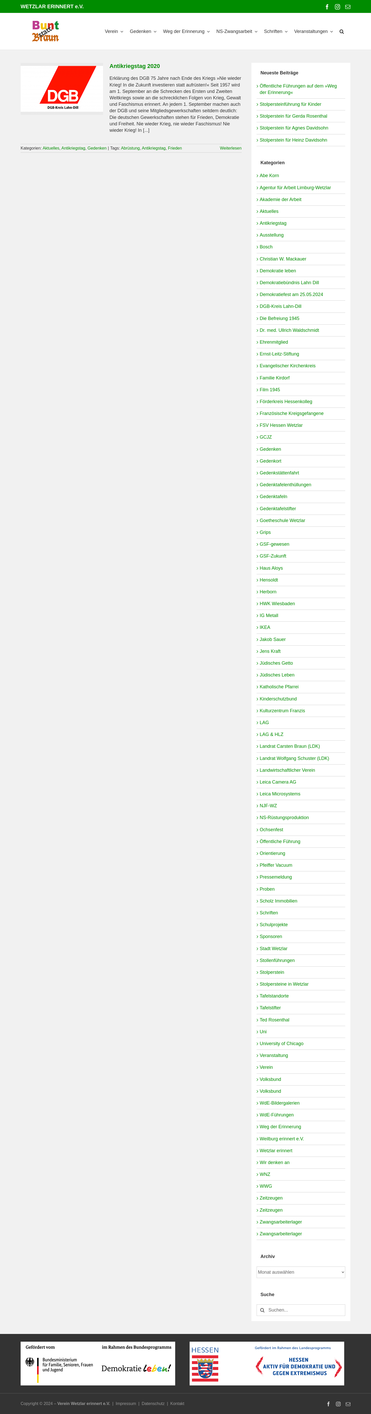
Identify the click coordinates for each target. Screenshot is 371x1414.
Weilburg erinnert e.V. (282, 1138)
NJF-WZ (268, 805)
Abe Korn (269, 175)
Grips (265, 532)
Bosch (266, 246)
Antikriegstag (73, 148)
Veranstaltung (274, 1055)
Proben (267, 889)
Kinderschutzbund (278, 698)
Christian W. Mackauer (283, 259)
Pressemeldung (276, 877)
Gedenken (97, 148)
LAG (264, 722)
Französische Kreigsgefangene (292, 413)
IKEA (265, 627)
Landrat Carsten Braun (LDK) (290, 746)
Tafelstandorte (274, 996)
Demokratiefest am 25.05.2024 (291, 294)
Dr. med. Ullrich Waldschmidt (289, 330)
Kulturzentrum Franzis (282, 710)
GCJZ (266, 437)
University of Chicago (281, 1043)
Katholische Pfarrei (279, 686)
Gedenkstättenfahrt (279, 472)
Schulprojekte (274, 924)
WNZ (265, 1174)
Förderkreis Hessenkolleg (286, 401)
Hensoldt (269, 580)
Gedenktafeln (273, 496)
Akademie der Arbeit (280, 199)
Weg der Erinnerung (280, 1126)
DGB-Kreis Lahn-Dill (280, 306)
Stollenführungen (277, 960)
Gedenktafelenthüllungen (285, 484)
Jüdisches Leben (277, 675)
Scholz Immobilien (278, 901)
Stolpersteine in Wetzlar (284, 984)
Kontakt (177, 1403)
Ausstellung (272, 235)
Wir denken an (275, 1162)
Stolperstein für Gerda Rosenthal (293, 116)
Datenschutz (153, 1403)
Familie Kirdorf (275, 377)
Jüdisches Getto (276, 663)
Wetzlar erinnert (276, 1150)
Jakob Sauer (273, 639)
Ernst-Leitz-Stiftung (279, 354)
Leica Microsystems (280, 793)
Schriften (269, 912)
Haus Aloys (271, 568)
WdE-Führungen (277, 1114)
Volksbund (270, 1079)
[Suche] (262, 1310)
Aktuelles (51, 148)
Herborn (268, 591)
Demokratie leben (278, 270)
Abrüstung (130, 148)
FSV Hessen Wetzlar (281, 425)
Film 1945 (270, 389)
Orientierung (272, 853)
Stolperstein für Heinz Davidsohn (293, 140)
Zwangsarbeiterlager (281, 1222)
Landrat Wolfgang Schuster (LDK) (294, 758)
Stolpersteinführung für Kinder (290, 104)
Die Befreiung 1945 (279, 318)
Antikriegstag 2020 (134, 66)
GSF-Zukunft (273, 556)
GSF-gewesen (274, 544)
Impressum (126, 1403)
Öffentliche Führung (280, 841)
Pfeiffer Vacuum (276, 865)
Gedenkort (270, 461)
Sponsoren (271, 936)
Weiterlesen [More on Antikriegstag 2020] (230, 148)
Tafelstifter (270, 1007)
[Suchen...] (301, 1310)
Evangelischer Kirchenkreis (288, 365)
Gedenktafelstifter (278, 508)
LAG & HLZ (271, 734)
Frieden (175, 148)
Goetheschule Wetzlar (282, 520)
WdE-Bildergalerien (280, 1103)
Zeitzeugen (271, 1198)
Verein (266, 1067)
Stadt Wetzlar (274, 948)
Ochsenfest (271, 829)
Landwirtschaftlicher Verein (287, 770)
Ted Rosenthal (274, 1019)
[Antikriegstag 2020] (62, 89)
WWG (266, 1186)
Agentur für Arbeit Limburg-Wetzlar (295, 187)
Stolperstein (272, 972)
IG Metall (269, 615)
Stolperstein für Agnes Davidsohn (294, 128)
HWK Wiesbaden (277, 603)
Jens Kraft (270, 651)
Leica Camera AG (278, 782)
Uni (263, 1031)
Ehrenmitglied (274, 342)
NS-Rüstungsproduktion (284, 817)
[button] (342, 31)
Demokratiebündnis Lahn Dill (289, 282)
